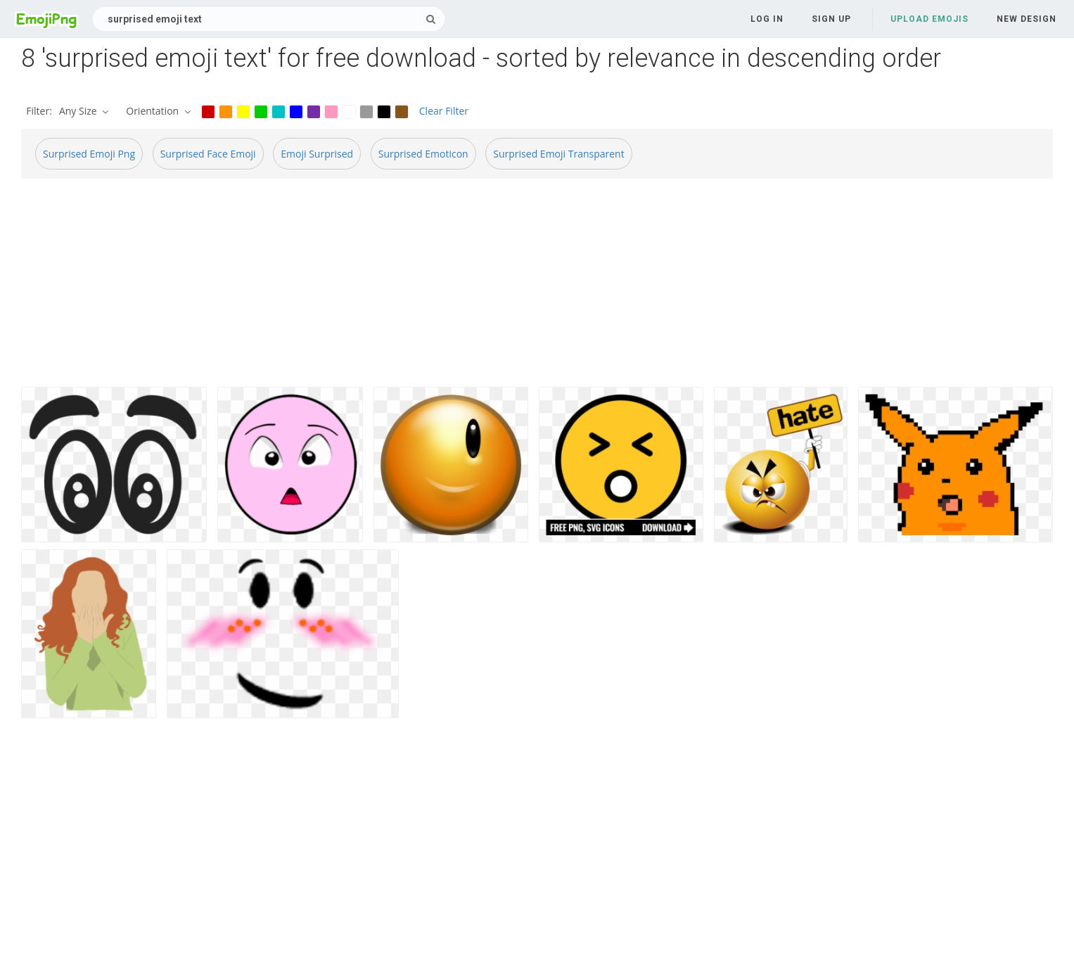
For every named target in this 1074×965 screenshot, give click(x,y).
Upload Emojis (929, 19)
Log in (767, 19)
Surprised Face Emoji (208, 153)
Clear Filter (443, 110)
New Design (1026, 19)
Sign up (831, 19)
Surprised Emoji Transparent (558, 153)
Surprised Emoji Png (89, 153)
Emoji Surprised (317, 153)
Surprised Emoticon (423, 153)
